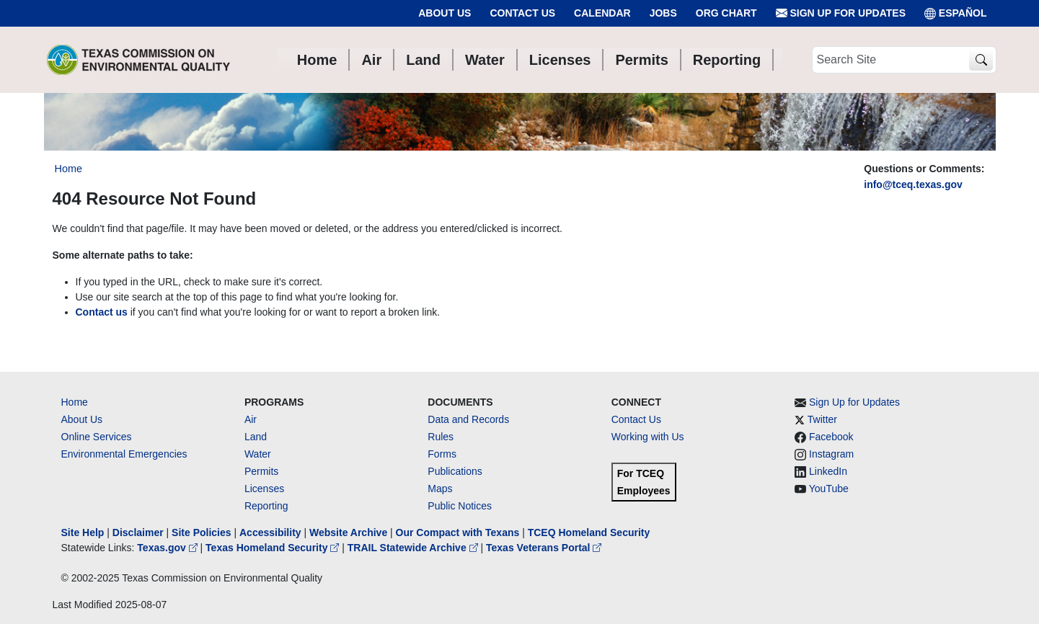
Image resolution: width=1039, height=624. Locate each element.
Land (255, 436)
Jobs (663, 13)
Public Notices (460, 506)
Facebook (831, 436)
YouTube (829, 488)
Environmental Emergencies (124, 454)
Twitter (822, 419)
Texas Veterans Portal (543, 547)
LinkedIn (828, 471)
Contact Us (522, 13)
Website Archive (348, 532)
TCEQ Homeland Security (589, 532)
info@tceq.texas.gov (913, 184)
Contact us (102, 312)
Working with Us (647, 436)
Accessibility (271, 532)
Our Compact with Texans (458, 532)
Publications (455, 471)
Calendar (602, 13)
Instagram (831, 454)
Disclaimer (138, 532)
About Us (444, 13)
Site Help (83, 532)
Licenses (264, 488)
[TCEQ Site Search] (981, 60)
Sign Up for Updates (841, 13)
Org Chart (726, 13)
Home (74, 402)
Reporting (266, 506)
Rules (441, 436)
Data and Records (468, 419)
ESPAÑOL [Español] (955, 13)
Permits (261, 471)
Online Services (96, 436)
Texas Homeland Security (273, 547)
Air (250, 419)
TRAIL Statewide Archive (414, 547)
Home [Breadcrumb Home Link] (68, 168)
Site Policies (201, 532)
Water (257, 454)
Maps (440, 488)
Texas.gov (168, 547)
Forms (442, 454)
